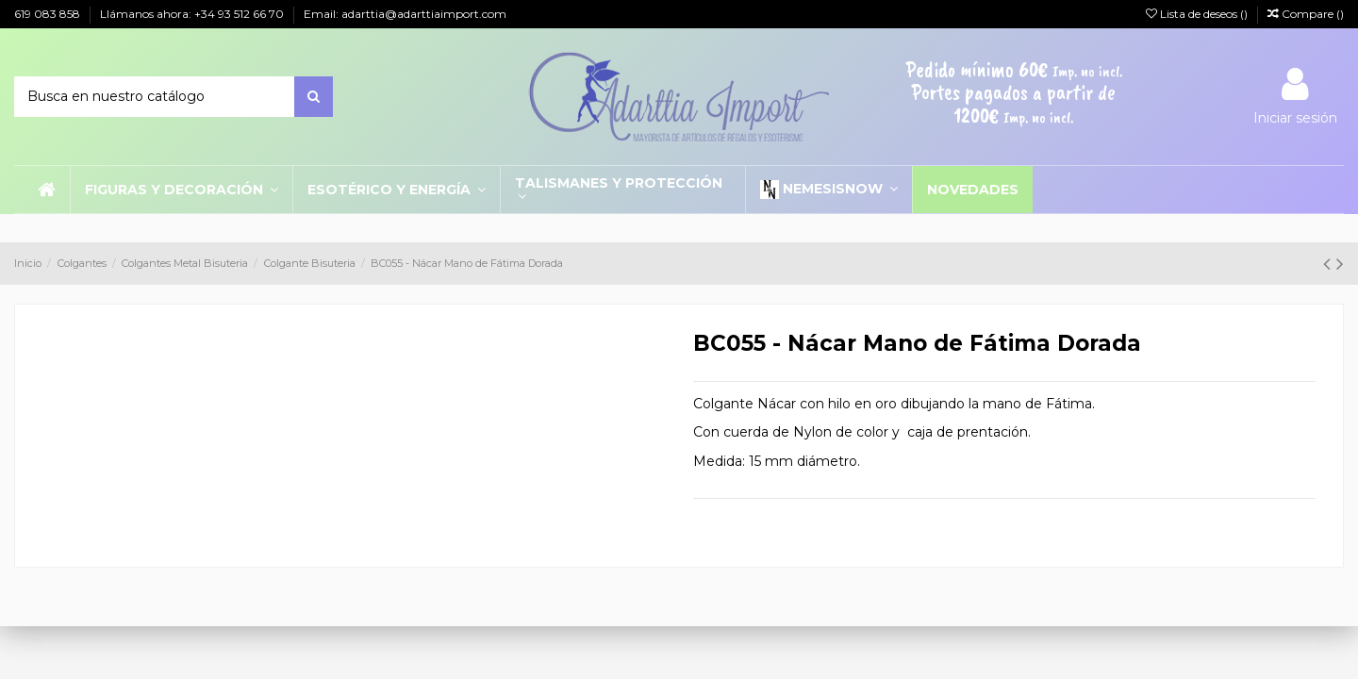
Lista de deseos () (1198, 14)
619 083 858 (48, 14)
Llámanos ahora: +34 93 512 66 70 (193, 14)
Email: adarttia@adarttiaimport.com (405, 14)
